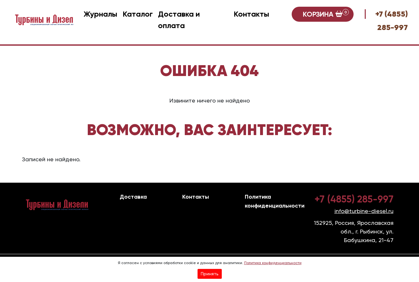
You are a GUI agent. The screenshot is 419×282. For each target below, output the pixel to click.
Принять (210, 273)
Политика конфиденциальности (273, 263)
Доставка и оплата (179, 19)
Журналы (100, 14)
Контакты (251, 14)
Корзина (326, 14)
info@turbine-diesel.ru (363, 211)
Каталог (138, 14)
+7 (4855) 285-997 (353, 199)
